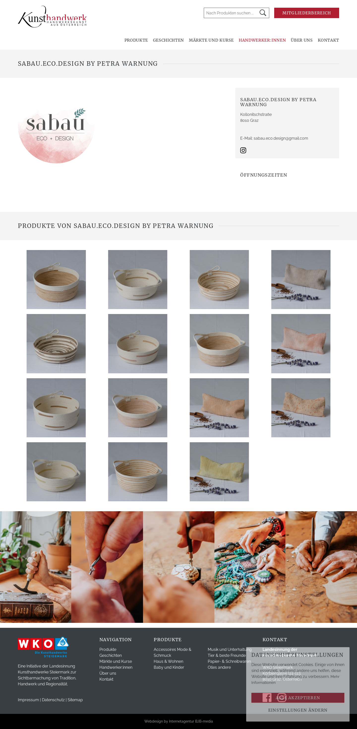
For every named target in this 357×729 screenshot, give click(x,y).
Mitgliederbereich (306, 12)
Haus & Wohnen (168, 661)
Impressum (28, 699)
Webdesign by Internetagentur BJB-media (178, 721)
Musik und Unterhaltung (230, 649)
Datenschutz (53, 699)
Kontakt (328, 40)
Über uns (302, 40)
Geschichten (168, 40)
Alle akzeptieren (298, 697)
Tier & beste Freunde (227, 655)
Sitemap (75, 699)
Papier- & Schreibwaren (229, 661)
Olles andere (219, 667)
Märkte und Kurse (211, 40)
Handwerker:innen (262, 40)
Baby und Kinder (169, 667)
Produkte (136, 40)
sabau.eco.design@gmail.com (281, 138)
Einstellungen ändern (298, 710)
